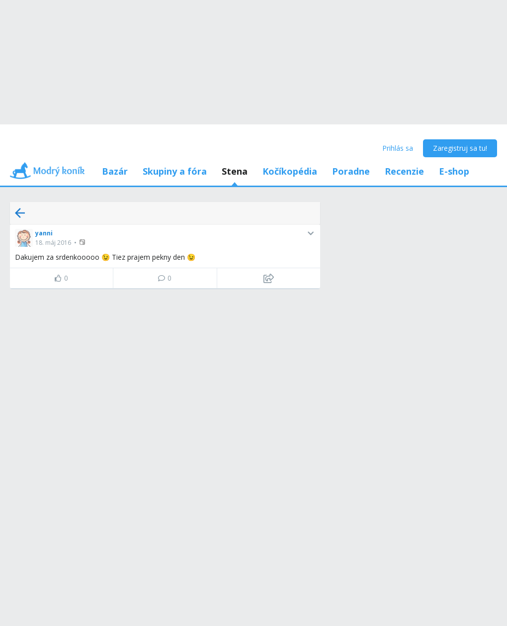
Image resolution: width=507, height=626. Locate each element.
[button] (83, 242)
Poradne (351, 171)
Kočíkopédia (289, 171)
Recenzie (404, 171)
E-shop (454, 171)
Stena (235, 171)
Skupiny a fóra (175, 171)
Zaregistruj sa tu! (460, 148)
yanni (44, 233)
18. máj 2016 (53, 242)
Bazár (115, 171)
